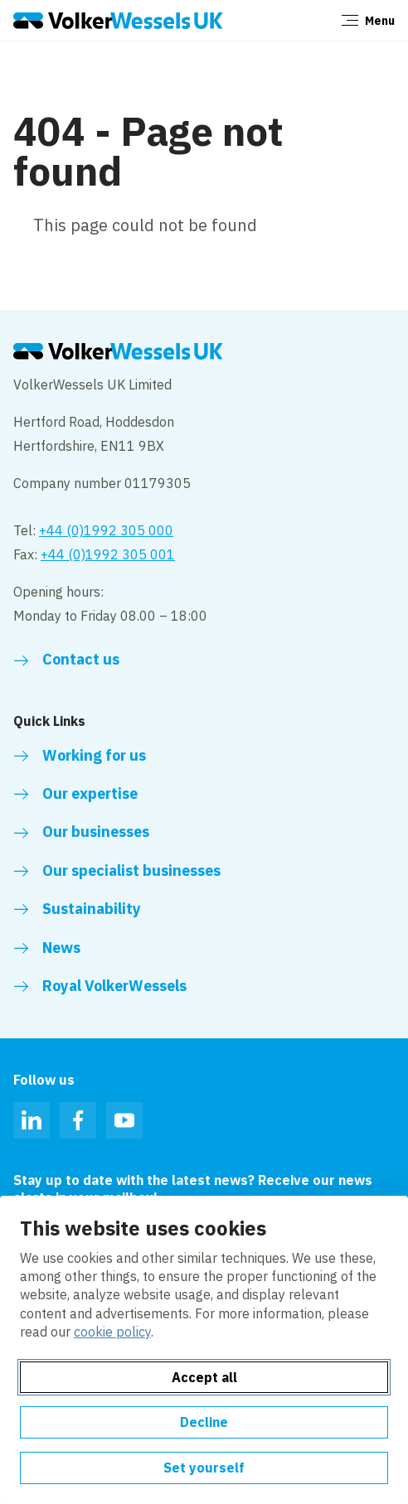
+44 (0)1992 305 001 (108, 554)
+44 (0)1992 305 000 (106, 530)
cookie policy (112, 1331)
